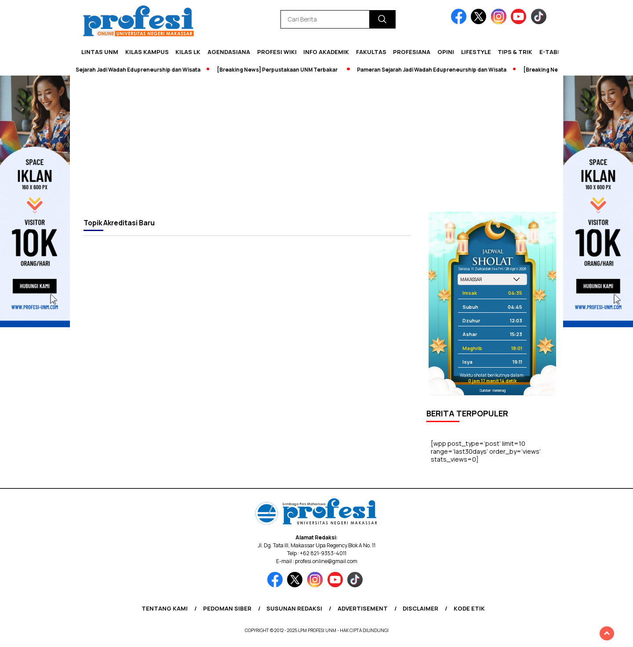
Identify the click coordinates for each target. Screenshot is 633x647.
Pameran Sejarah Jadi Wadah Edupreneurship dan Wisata (135, 69)
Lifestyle (476, 52)
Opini (445, 52)
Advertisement (363, 608)
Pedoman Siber (227, 608)
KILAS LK (187, 52)
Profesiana (411, 52)
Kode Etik (469, 608)
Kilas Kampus (147, 52)
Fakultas (371, 52)
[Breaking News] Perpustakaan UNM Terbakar (286, 69)
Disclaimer (420, 608)
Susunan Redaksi (294, 608)
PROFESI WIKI (277, 52)
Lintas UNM (99, 52)
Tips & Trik (515, 52)
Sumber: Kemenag (493, 390)
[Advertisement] (316, 145)
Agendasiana (228, 52)
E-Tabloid (555, 52)
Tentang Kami (165, 608)
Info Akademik (326, 52)
